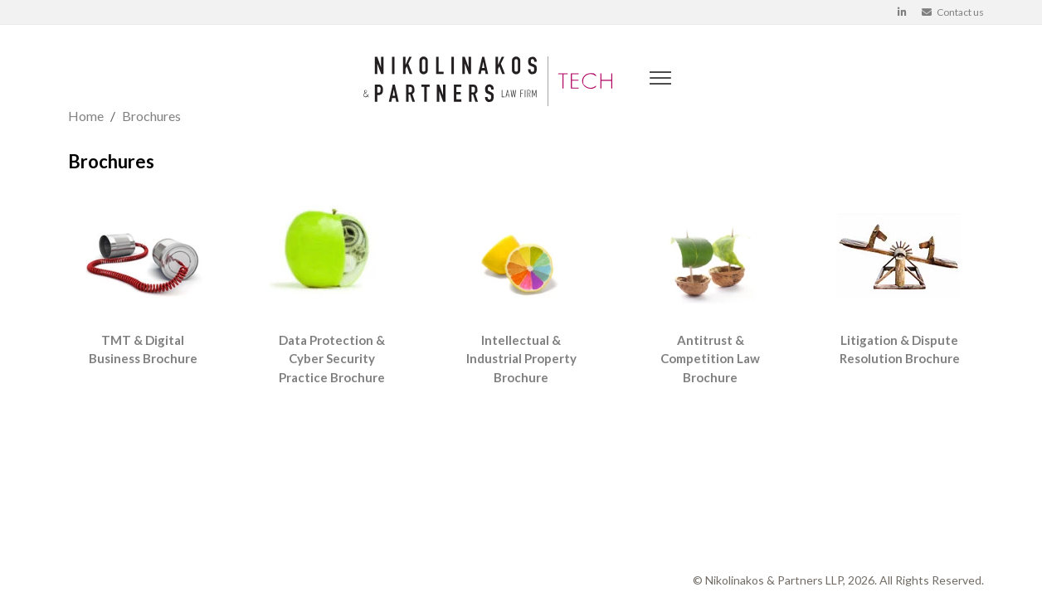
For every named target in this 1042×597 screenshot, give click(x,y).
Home (86, 116)
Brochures (151, 116)
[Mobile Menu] (658, 81)
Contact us (953, 12)
